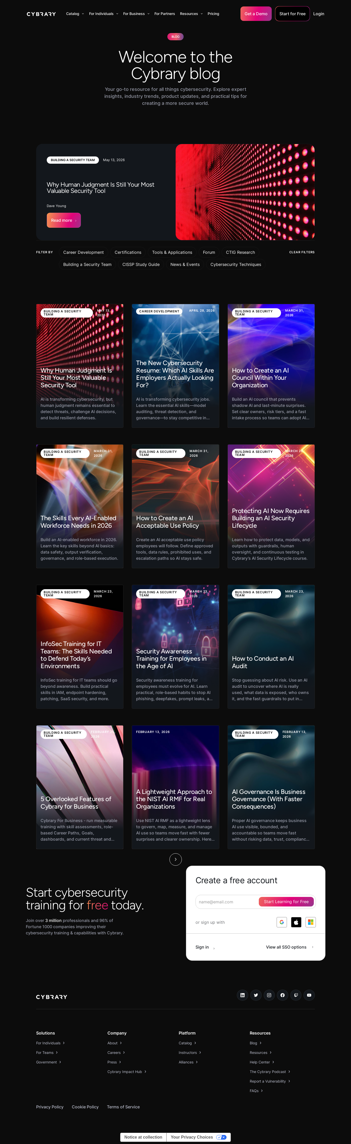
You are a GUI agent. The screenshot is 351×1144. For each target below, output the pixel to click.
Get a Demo (256, 13)
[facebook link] (282, 995)
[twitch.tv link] (296, 995)
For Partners (164, 13)
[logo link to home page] (51, 998)
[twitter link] (256, 995)
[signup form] (256, 902)
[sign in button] (208, 947)
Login (318, 13)
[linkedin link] (242, 995)
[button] (75, 14)
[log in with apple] (296, 922)
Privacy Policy (50, 1106)
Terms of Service (123, 1106)
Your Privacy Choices (192, 1137)
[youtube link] (309, 995)
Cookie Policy (85, 1106)
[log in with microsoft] (311, 922)
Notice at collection (143, 1137)
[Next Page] (175, 859)
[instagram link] (269, 995)
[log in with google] (282, 922)
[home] (41, 14)
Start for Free (292, 13)
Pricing (213, 13)
